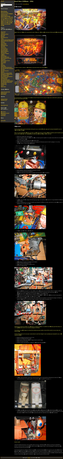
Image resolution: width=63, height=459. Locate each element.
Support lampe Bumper (5, 16)
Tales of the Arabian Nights (6, 73)
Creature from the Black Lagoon (7, 39)
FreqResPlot (3, 114)
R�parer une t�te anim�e (6, 22)
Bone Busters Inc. (4, 37)
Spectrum (3, 65)
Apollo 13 (3, 32)
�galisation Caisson (5, 113)
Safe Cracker (3, 61)
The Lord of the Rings (5, 79)
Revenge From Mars (5, 57)
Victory (2, 85)
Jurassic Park (3, 47)
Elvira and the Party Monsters (7, 40)
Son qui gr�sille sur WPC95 (7, 18)
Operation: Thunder (5, 53)
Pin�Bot (3, 54)
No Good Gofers (4, 50)
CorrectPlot (3, 115)
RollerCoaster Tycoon (5, 60)
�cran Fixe (3, 111)
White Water (3, 86)
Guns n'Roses (3, 43)
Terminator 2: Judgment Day (6, 74)
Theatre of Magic (4, 77)
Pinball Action (4, 93)
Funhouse (3, 42)
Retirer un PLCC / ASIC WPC (7, 17)
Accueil (2, 1)
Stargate (2, 71)
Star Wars (3, 69)
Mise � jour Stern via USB (6, 19)
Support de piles (4, 14)
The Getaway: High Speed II (6, 76)
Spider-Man (3, 66)
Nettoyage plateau (4, 12)
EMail (29, 457)
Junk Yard (3, 46)
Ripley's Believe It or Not (6, 58)
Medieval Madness (4, 51)
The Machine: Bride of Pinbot (7, 80)
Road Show (3, 59)
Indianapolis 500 (4, 45)
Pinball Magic (4, 55)
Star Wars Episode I (5, 70)
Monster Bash (3, 52)
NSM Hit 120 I (4, 100)
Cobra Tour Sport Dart (5, 91)
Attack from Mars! (4, 34)
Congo (2, 38)
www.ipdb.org (26, 4)
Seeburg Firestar (4, 99)
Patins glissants (4, 11)
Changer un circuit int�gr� (7, 13)
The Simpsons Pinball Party (6, 82)
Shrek (2, 63)
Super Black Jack (4, 105)
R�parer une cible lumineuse (7, 21)
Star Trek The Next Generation (7, 68)
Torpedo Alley (4, 83)
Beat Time (3, 35)
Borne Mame (3, 94)
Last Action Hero (4, 48)
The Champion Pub (5, 75)
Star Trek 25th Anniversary (6, 67)
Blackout (2, 36)
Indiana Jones (3, 44)
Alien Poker (3, 31)
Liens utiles (3, 120)
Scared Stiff (3, 62)
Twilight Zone (4, 84)
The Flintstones (4, 78)
